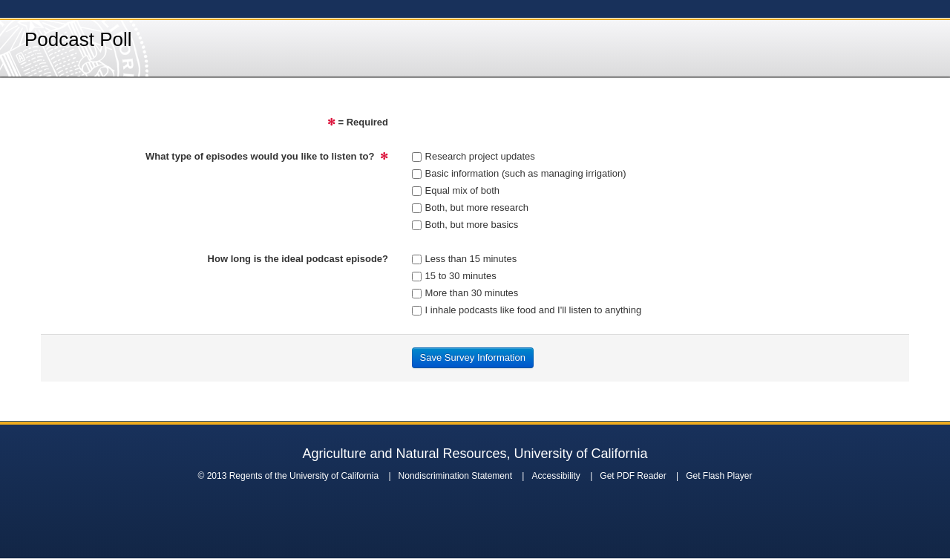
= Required (357, 122)
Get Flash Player (719, 476)
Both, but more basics (465, 224)
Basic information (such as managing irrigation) (519, 173)
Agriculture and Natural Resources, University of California (474, 453)
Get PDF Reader (633, 476)
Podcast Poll (78, 39)
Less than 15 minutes (464, 258)
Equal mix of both (455, 190)
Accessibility (555, 476)
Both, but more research (470, 207)
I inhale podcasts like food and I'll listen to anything (527, 310)
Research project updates (473, 156)
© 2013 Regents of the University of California (288, 476)
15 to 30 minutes (454, 275)
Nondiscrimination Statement (455, 476)
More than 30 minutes (465, 292)
